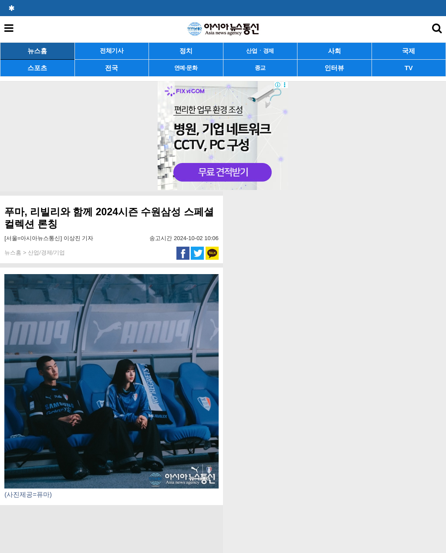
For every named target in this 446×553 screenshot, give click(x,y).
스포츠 (37, 67)
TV (409, 67)
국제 (408, 50)
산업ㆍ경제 (260, 50)
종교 (260, 67)
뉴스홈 (37, 50)
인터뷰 (334, 67)
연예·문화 (186, 67)
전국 (111, 67)
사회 (334, 50)
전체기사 (112, 50)
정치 (186, 50)
